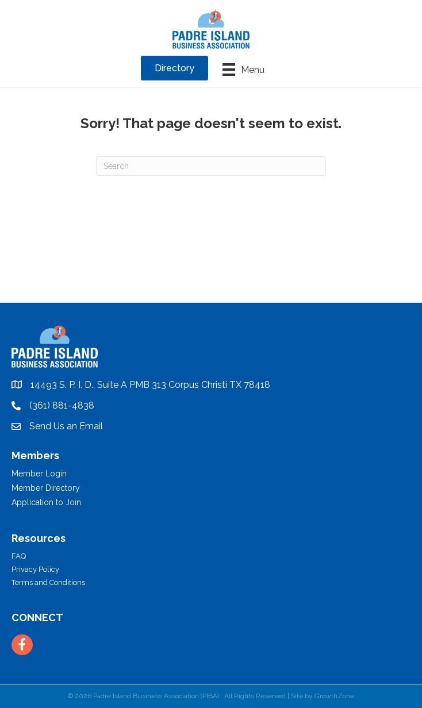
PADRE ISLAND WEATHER (211, 259)
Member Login (39, 473)
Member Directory (45, 487)
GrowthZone (334, 696)
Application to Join (46, 502)
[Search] (211, 166)
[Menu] (243, 69)
